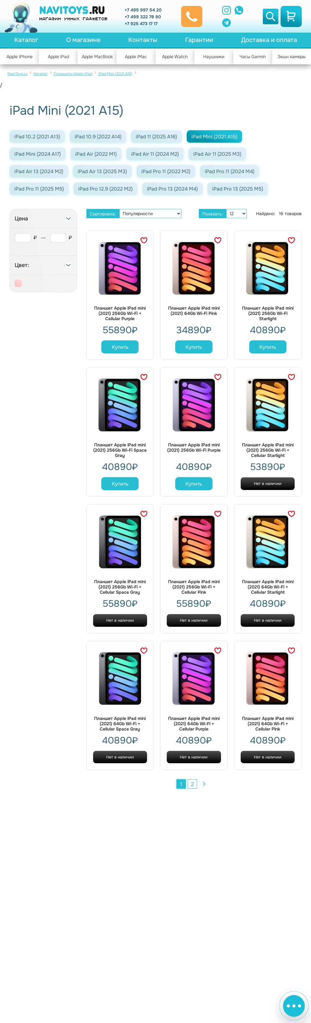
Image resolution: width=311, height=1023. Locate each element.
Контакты (142, 40)
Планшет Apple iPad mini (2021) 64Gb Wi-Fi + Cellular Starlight (268, 587)
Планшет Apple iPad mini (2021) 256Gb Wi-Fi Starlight (268, 313)
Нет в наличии (267, 483)
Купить (120, 347)
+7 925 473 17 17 (141, 23)
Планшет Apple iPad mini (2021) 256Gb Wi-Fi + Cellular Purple (120, 313)
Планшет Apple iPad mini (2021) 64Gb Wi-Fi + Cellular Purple (194, 724)
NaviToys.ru (17, 73)
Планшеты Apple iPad (73, 73)
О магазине (83, 40)
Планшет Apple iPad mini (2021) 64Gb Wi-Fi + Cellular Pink (268, 724)
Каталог (26, 40)
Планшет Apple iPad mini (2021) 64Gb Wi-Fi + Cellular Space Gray (120, 724)
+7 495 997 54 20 (143, 10)
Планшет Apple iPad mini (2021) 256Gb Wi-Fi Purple (194, 447)
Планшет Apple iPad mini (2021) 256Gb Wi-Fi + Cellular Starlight (268, 450)
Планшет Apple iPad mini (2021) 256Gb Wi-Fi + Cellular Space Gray (120, 587)
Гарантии (199, 40)
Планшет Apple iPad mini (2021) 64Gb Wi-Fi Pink (194, 311)
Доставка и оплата (269, 40)
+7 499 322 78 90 (143, 17)
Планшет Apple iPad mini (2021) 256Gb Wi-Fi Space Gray (120, 450)
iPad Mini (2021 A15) (115, 73)
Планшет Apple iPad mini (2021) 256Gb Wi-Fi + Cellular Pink (194, 587)
